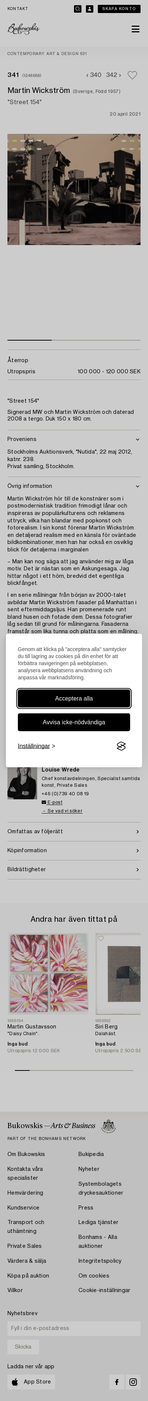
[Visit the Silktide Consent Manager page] (121, 746)
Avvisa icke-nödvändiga (74, 722)
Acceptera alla (74, 698)
